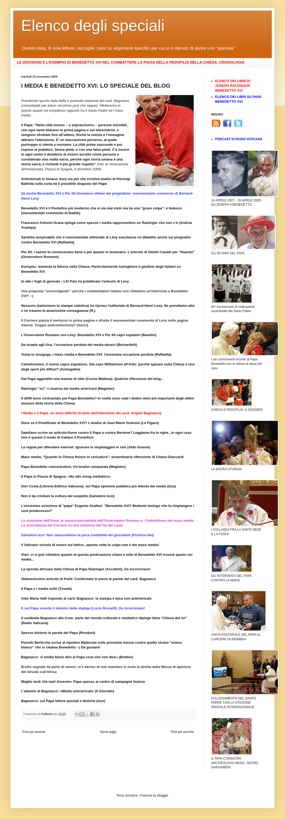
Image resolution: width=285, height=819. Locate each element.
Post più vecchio (182, 732)
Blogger (162, 795)
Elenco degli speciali (93, 25)
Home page (108, 732)
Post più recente (33, 732)
